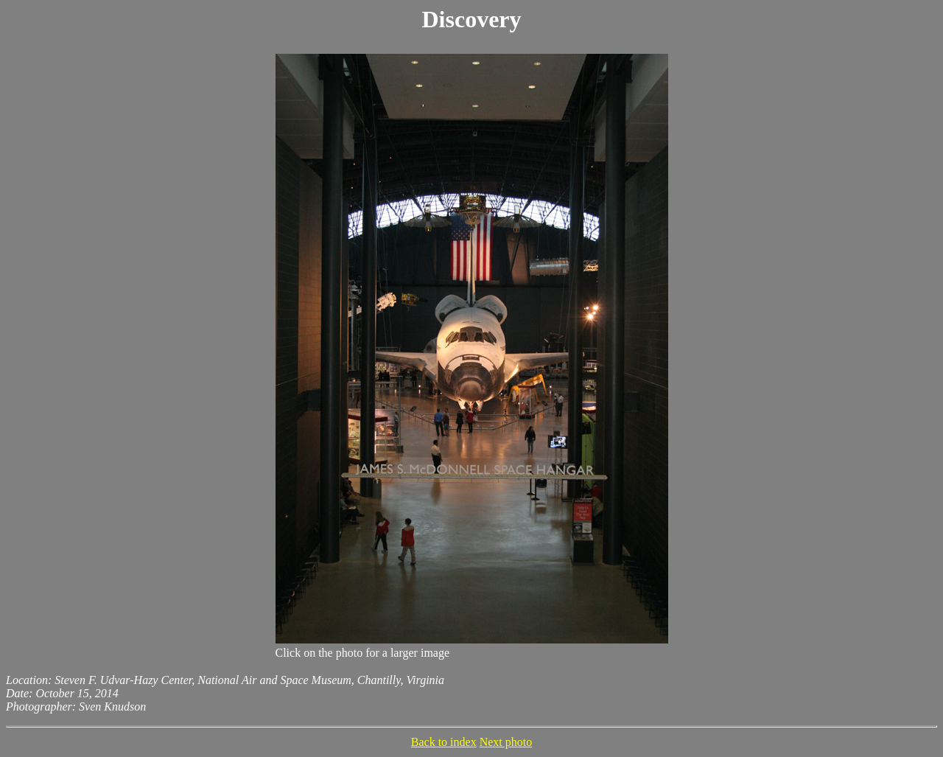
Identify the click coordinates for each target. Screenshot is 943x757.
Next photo (506, 742)
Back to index (444, 742)
